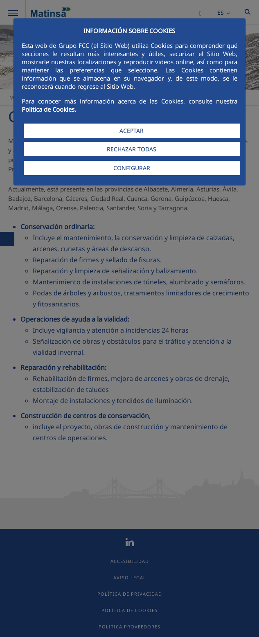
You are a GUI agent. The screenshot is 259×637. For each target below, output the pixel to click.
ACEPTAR (131, 131)
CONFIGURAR (131, 168)
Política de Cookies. (49, 109)
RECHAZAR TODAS (131, 149)
